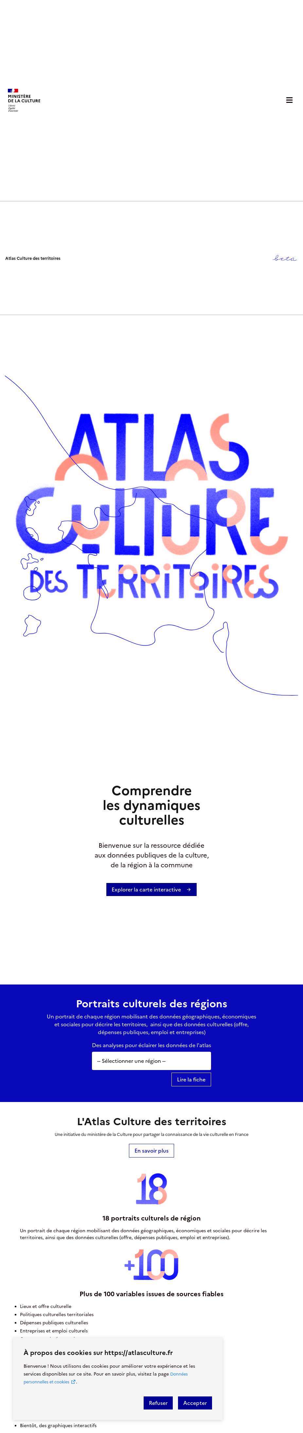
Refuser (158, 1403)
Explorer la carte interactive (151, 889)
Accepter (195, 1403)
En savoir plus (151, 1151)
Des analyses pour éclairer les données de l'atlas (151, 1045)
